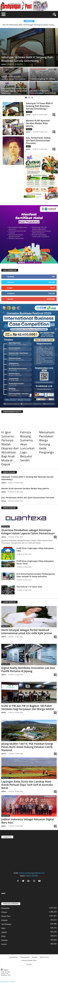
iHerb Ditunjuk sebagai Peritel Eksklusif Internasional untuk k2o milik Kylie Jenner (26, 631)
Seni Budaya (6, 924)
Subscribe (51, 299)
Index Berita (13, 957)
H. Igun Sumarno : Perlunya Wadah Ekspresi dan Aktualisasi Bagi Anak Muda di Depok (10, 448)
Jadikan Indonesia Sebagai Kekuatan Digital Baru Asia (27, 821)
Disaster (4, 940)
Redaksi (35, 957)
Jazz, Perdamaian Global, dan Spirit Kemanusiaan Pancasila (38, 140)
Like (53, 277)
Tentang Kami (24, 957)
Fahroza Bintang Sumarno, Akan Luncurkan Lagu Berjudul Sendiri (27, 446)
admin (3, 64)
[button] (54, 14)
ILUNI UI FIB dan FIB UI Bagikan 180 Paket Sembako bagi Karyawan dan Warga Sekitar (27, 707)
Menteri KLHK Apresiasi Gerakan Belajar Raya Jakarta (38, 123)
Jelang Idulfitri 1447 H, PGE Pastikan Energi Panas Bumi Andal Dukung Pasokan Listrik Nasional (27, 747)
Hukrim (4, 944)
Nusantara (5, 908)
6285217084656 (32, 876)
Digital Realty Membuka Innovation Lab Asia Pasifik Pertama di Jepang (28, 669)
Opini (28, 146)
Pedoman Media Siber (29, 960)
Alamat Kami (44, 957)
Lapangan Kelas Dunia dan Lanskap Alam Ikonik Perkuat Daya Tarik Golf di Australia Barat (27, 785)
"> (29, 854)
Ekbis (3, 936)
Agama (4, 932)
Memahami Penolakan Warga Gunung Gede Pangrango (47, 442)
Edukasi (4, 54)
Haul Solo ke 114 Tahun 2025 (29, 586)
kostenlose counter (7, 982)
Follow (52, 282)
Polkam (4, 912)
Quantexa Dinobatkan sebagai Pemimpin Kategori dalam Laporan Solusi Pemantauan (28, 531)
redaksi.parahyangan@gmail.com (31, 873)
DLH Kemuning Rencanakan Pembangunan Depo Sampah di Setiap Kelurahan (35, 575)
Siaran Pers (5, 526)
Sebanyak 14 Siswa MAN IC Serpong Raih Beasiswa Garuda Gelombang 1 (39, 106)
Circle (52, 288)
